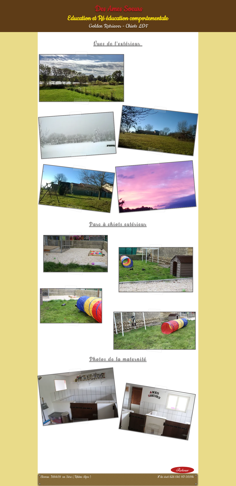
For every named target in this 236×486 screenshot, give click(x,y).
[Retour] (182, 470)
